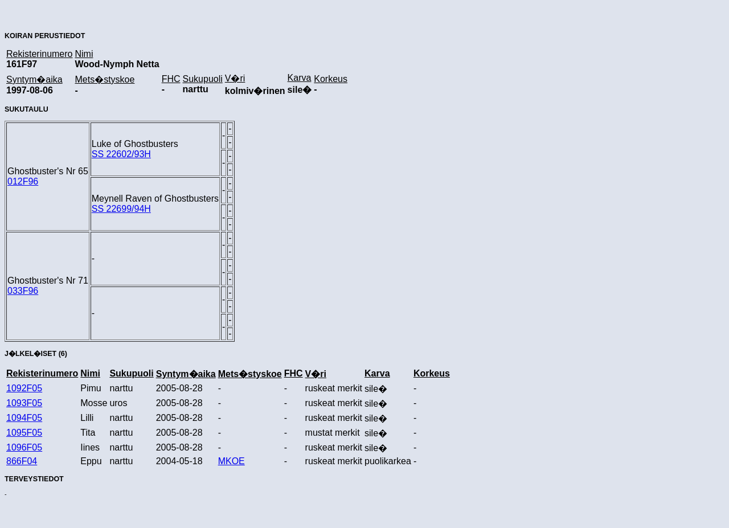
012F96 (22, 181)
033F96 (22, 291)
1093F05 (24, 403)
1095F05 (24, 432)
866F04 (21, 461)
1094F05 (24, 418)
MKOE (231, 461)
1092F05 (24, 388)
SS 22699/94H (121, 209)
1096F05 (24, 447)
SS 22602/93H (121, 154)
